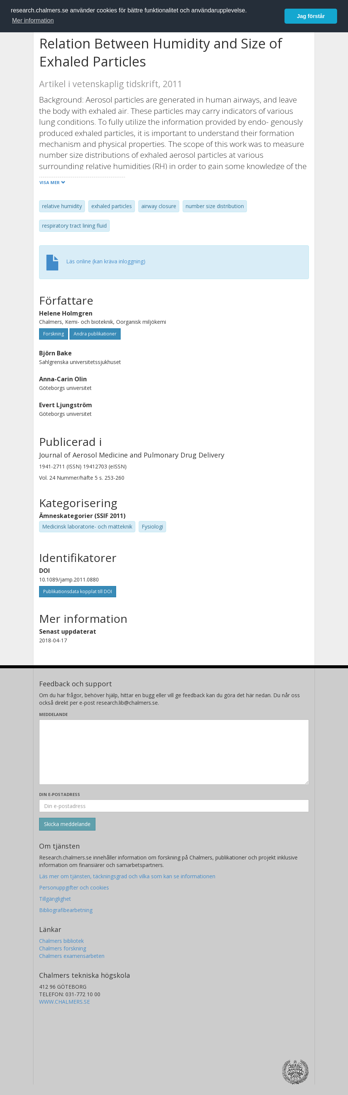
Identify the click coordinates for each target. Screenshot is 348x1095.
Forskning (53, 334)
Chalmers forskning (62, 948)
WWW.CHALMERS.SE (64, 1001)
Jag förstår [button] (311, 16)
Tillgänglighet (55, 898)
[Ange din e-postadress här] (174, 805)
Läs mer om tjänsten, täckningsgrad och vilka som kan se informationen (127, 876)
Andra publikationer (95, 334)
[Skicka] (67, 824)
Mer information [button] (33, 20)
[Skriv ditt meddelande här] (174, 752)
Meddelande (53, 714)
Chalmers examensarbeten (71, 955)
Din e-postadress (59, 794)
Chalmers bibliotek (61, 940)
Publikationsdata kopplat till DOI (77, 591)
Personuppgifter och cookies (74, 887)
